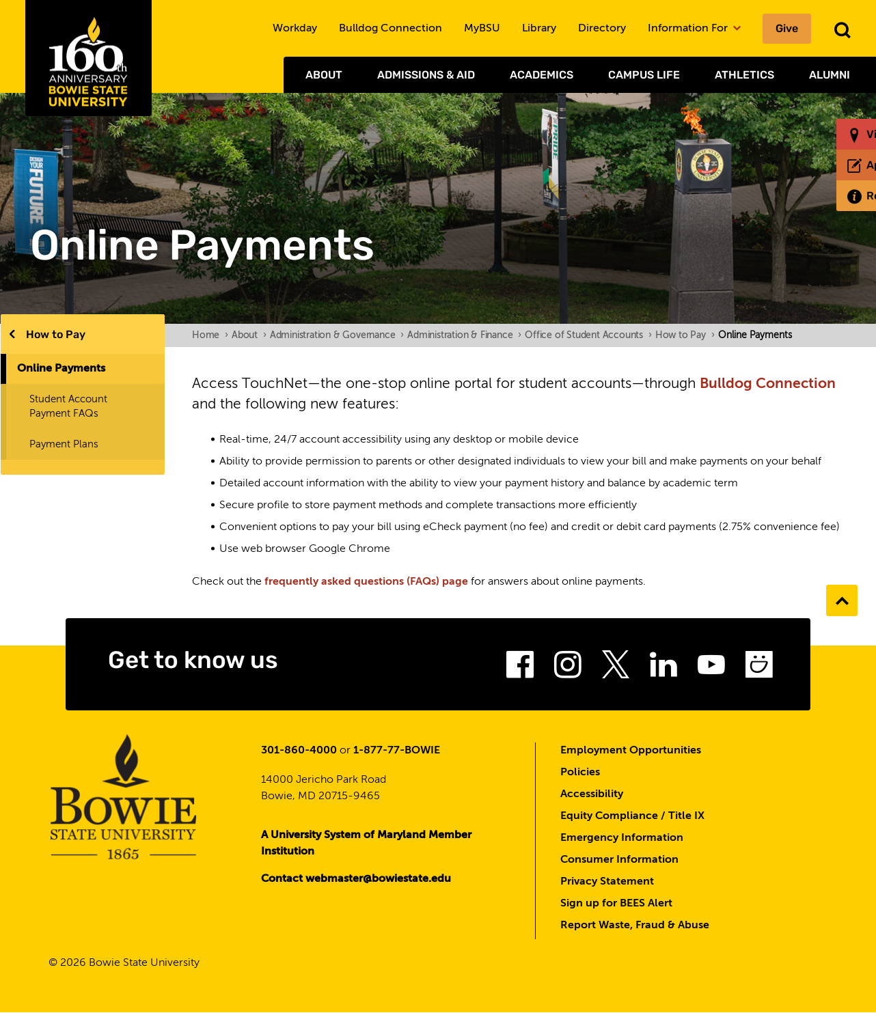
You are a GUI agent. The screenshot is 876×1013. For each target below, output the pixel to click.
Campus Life (644, 74)
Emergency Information (621, 838)
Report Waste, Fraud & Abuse (634, 925)
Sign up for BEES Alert (616, 903)
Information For (694, 28)
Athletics (744, 74)
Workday (295, 28)
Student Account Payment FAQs (68, 406)
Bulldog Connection (390, 28)
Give (787, 28)
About (323, 74)
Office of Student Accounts (588, 335)
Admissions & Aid (426, 74)
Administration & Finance (464, 335)
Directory (602, 28)
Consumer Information (619, 860)
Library (539, 28)
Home (210, 335)
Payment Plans (63, 444)
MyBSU (482, 28)
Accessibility (591, 794)
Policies (580, 772)
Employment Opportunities (630, 750)
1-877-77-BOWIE (396, 750)
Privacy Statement (607, 881)
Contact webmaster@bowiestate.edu (356, 879)
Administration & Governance (337, 335)
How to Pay (55, 334)
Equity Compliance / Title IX (632, 816)
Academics (541, 74)
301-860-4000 (299, 750)
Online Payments (61, 368)
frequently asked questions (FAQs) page (366, 582)
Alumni (829, 74)
